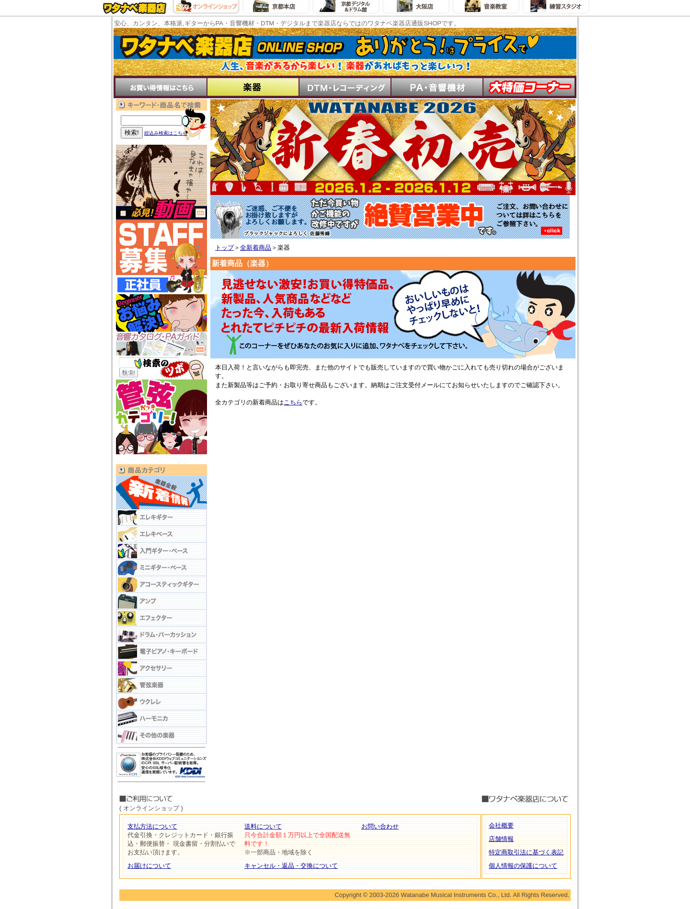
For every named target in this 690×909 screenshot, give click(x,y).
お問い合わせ (380, 826)
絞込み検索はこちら (165, 133)
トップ (224, 247)
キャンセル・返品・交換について (291, 865)
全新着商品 (255, 247)
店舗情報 (501, 838)
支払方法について (152, 826)
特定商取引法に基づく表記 (526, 852)
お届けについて (149, 865)
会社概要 (501, 825)
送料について (263, 826)
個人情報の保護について (523, 865)
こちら (293, 402)
